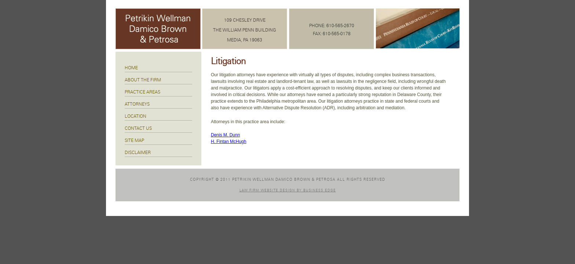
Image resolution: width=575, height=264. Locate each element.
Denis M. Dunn (225, 135)
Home (131, 68)
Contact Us (138, 128)
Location (135, 116)
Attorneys (137, 104)
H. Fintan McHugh (228, 141)
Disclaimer (138, 152)
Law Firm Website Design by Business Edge (287, 190)
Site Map (134, 140)
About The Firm (143, 80)
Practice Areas (142, 92)
